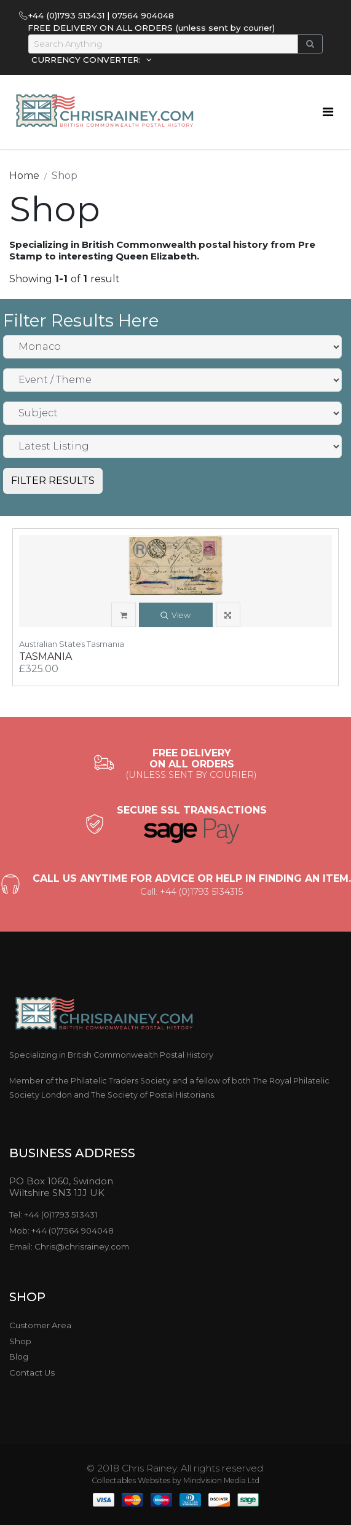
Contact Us (32, 1372)
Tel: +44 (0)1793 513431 (53, 1214)
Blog (18, 1356)
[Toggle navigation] (328, 112)
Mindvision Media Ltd (221, 1480)
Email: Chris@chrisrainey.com (69, 1246)
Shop (20, 1341)
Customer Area (40, 1325)
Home (24, 175)
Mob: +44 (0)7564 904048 (61, 1230)
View (175, 615)
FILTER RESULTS (53, 480)
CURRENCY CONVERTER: (87, 60)
